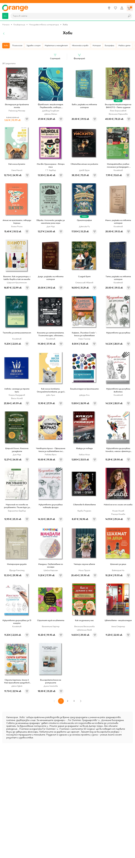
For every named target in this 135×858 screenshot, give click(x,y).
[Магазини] (109, 8)
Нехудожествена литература (44, 24)
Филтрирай (79, 56)
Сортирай (55, 56)
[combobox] (68, 16)
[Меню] (5, 16)
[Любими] (115, 8)
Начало (6, 24)
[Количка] (130, 8)
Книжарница (19, 24)
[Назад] (4, 33)
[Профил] (121, 8)
